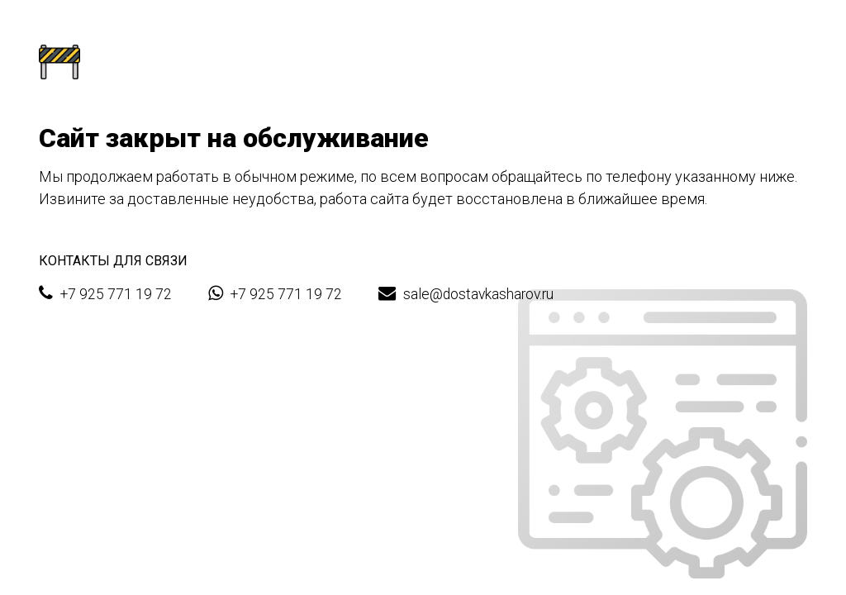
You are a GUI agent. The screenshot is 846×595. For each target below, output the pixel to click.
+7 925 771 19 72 (105, 293)
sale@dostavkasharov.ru (466, 293)
